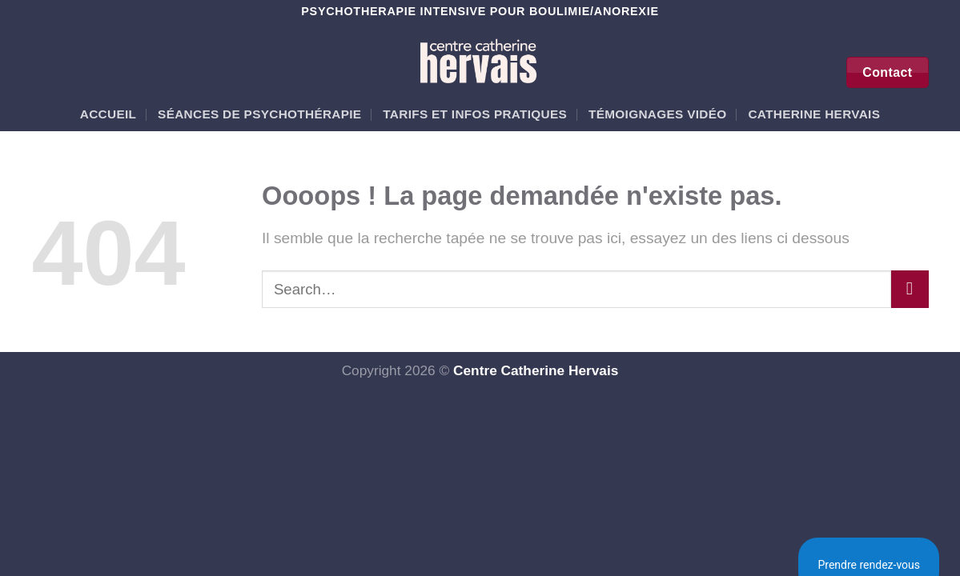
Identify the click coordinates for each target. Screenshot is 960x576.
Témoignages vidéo (657, 114)
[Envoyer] (910, 289)
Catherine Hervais (814, 114)
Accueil (108, 114)
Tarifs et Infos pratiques (475, 114)
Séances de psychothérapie (259, 114)
